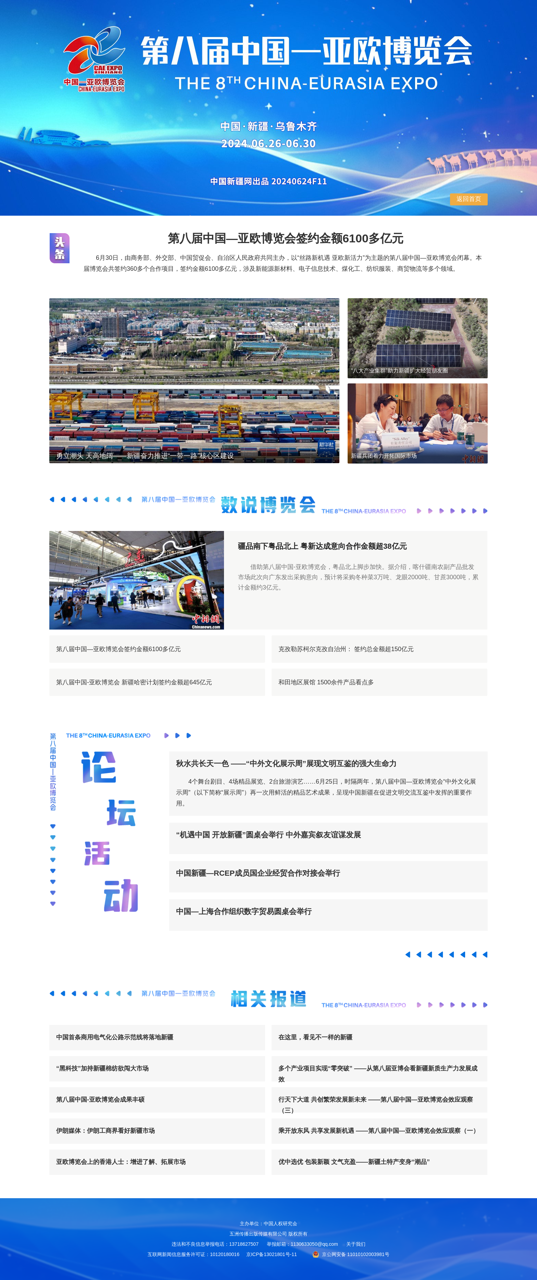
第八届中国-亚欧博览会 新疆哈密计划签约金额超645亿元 (134, 682)
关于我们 (355, 1244)
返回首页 (469, 198)
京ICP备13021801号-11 (271, 1254)
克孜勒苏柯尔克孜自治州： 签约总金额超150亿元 (346, 649)
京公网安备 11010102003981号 (350, 1254)
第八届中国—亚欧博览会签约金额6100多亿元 (118, 649)
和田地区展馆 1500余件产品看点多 (326, 682)
